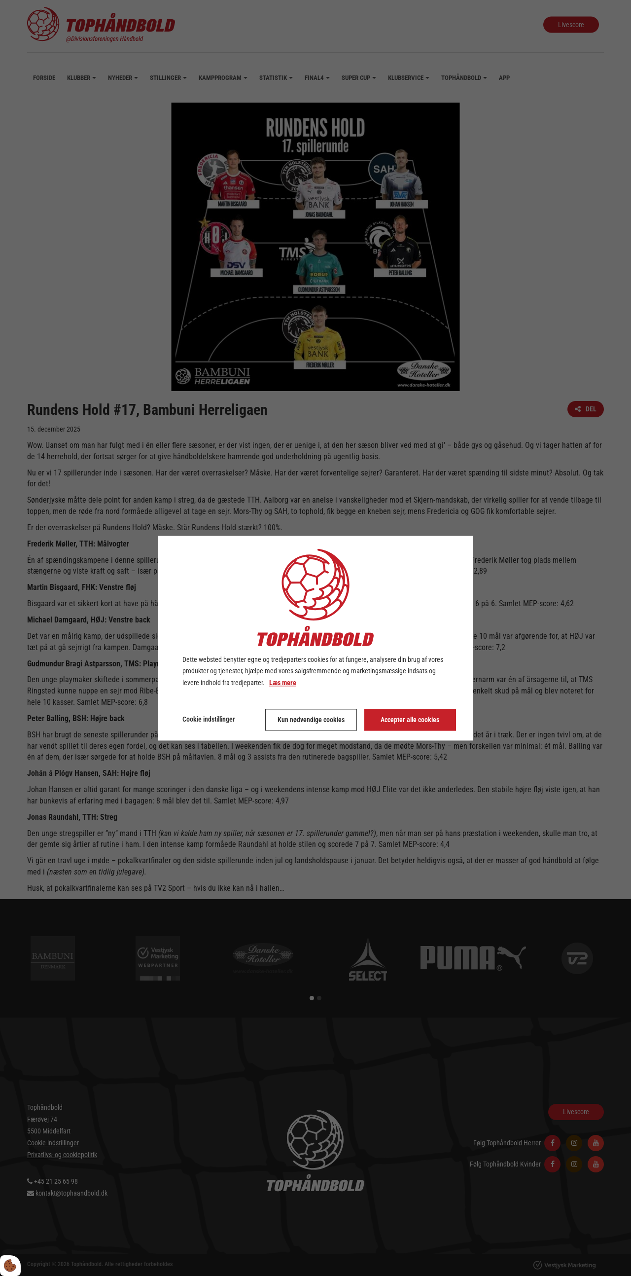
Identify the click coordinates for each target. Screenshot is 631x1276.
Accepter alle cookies (410, 720)
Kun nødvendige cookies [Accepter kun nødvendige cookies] (311, 720)
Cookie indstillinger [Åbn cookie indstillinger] (208, 719)
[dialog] (315, 638)
